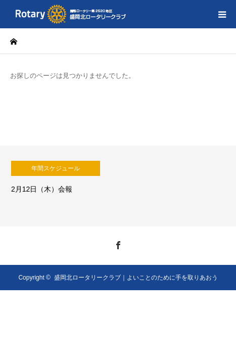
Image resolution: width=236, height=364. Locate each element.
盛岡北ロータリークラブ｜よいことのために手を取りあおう (136, 277)
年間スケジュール (55, 168)
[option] (118, 186)
